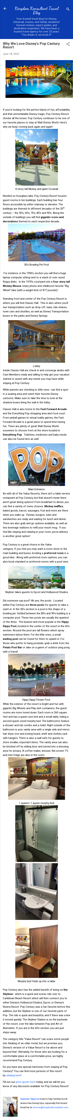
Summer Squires (29, 1099)
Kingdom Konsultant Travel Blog (36, 10)
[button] (68, 44)
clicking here (13, 1075)
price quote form (26, 1082)
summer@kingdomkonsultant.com (50, 1107)
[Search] (68, 9)
